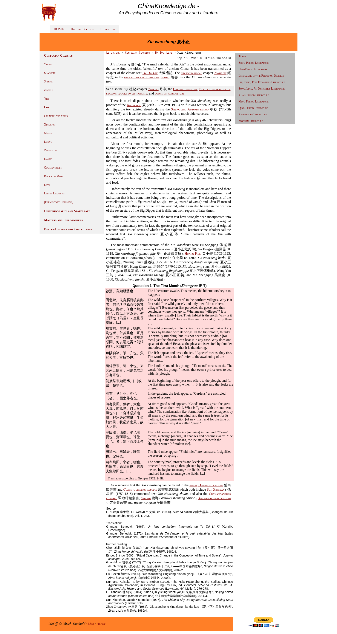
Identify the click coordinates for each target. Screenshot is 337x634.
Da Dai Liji (163, 52)
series (194, 485)
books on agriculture (169, 93)
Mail (91, 624)
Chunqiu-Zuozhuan (56, 116)
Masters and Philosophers (63, 220)
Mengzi (48, 133)
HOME (59, 29)
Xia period (134, 105)
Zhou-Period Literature (254, 62)
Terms (242, 56)
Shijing (48, 81)
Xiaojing (49, 124)
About (101, 624)
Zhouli (48, 90)
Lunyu (48, 141)
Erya (47, 184)
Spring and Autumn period (190, 109)
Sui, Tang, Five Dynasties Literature (262, 82)
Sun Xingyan (216, 489)
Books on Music (54, 176)
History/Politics (82, 29)
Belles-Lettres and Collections (68, 229)
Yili (46, 98)
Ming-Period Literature (254, 101)
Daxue (48, 159)
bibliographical (191, 73)
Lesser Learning (54, 193)
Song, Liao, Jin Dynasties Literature (262, 88)
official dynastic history (141, 77)
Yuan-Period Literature (254, 95)
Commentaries (53, 167)
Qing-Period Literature (253, 108)
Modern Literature (251, 120)
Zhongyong (51, 150)
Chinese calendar (185, 89)
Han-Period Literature (253, 69)
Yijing (48, 64)
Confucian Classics (137, 52)
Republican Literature (253, 114)
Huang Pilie (193, 253)
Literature (107, 29)
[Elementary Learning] (58, 202)
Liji (46, 107)
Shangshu (50, 72)
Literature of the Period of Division (261, 75)
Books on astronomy (132, 93)
